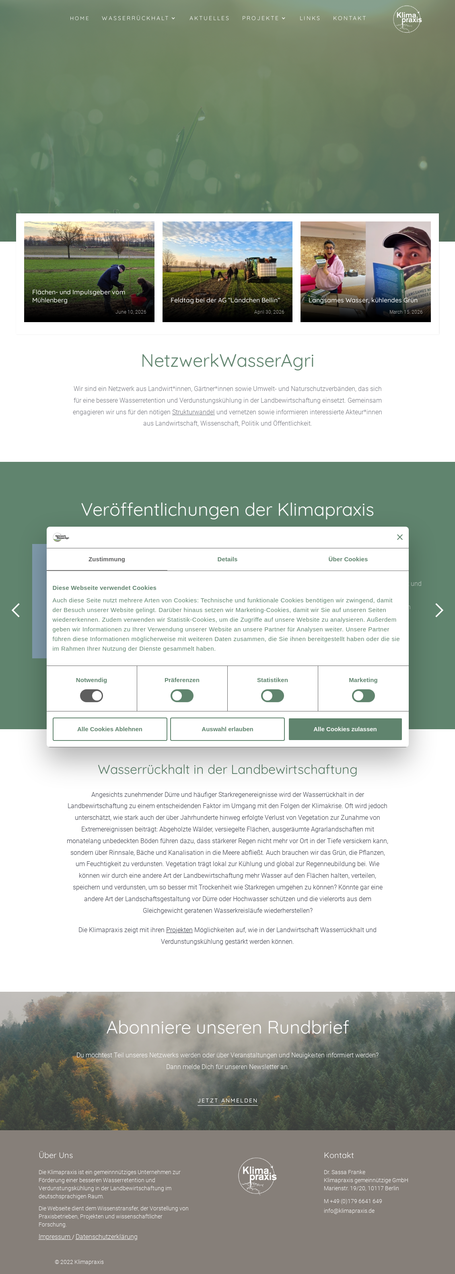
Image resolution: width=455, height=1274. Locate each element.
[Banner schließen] (400, 537)
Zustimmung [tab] (107, 558)
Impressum (55, 1237)
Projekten (179, 930)
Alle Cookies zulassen (345, 729)
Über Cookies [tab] (348, 558)
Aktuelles (209, 18)
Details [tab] (228, 558)
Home (80, 18)
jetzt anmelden (228, 1100)
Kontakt (350, 18)
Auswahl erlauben (227, 729)
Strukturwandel (193, 412)
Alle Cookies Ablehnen (109, 729)
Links (310, 18)
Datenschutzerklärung (107, 1237)
